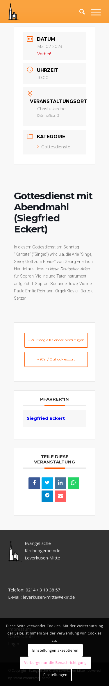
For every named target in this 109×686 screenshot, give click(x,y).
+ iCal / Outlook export (56, 359)
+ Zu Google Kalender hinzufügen (56, 340)
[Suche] (79, 11)
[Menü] (93, 11)
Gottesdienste (53, 147)
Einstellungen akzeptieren (55, 650)
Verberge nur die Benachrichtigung (55, 662)
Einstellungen (55, 674)
